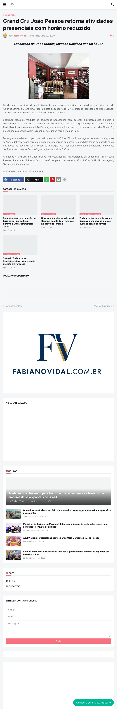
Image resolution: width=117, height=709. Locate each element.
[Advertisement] (58, 686)
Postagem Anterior (14, 306)
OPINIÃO (10, 581)
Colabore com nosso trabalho (93, 702)
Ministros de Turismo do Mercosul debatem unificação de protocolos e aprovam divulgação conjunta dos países (65, 525)
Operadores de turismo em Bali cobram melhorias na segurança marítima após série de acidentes (67, 511)
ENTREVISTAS (13, 586)
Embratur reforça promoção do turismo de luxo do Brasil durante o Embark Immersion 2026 (19, 222)
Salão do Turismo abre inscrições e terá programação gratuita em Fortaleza (19, 261)
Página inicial (9, 15)
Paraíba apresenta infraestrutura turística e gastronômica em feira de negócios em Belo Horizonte (66, 553)
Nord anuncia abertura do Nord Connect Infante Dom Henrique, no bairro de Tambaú (57, 221)
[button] (4, 4)
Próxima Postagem (102, 306)
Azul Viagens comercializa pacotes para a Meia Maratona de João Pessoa (61, 537)
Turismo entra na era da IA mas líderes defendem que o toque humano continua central (96, 221)
